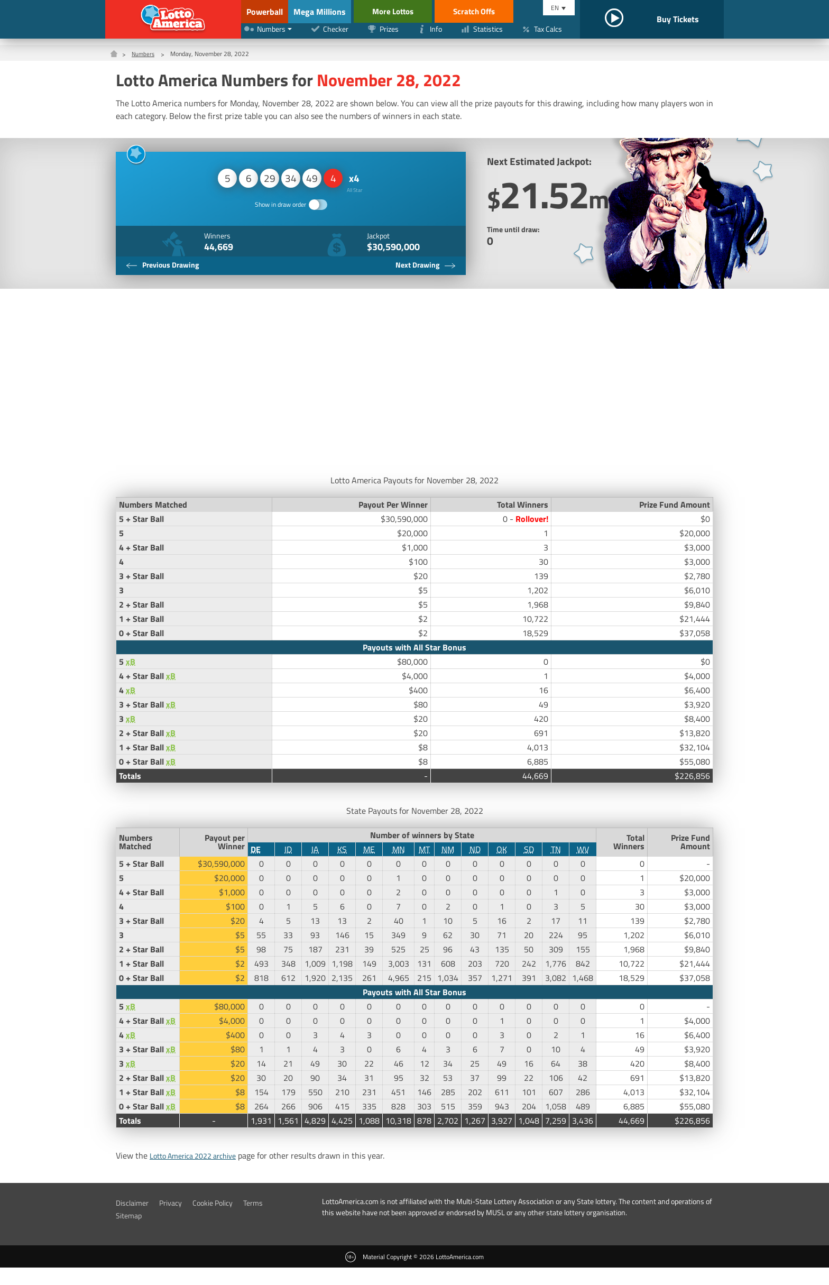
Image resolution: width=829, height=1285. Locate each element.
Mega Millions (346, 11)
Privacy (177, 1220)
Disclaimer (134, 1220)
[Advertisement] (414, 396)
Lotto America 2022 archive (200, 1173)
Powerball (262, 11)
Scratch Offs (521, 11)
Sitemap (130, 1232)
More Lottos (435, 11)
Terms (269, 1220)
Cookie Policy (224, 1220)
